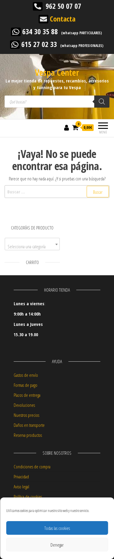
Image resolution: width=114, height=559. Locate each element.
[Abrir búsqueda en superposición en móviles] (57, 101)
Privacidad (21, 477)
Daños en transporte (29, 425)
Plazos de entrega (27, 395)
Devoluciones (24, 405)
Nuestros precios (26, 415)
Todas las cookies (57, 528)
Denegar (57, 545)
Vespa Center (57, 72)
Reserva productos (28, 435)
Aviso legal (21, 487)
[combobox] (32, 244)
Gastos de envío (26, 375)
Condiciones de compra (32, 467)
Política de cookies (28, 497)
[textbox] (32, 246)
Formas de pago (25, 385)
